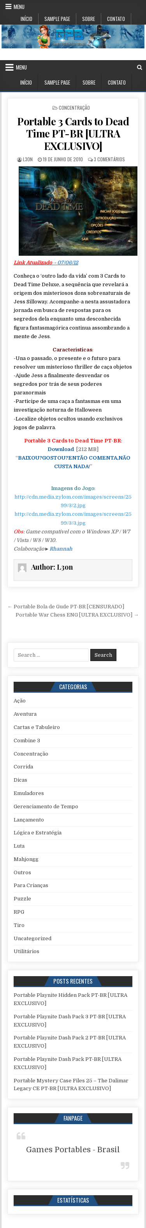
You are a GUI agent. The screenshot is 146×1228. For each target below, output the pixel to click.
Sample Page (57, 19)
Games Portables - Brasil (73, 1149)
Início (26, 19)
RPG (19, 912)
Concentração (74, 107)
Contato (116, 19)
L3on (28, 159)
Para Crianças (31, 885)
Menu (19, 7)
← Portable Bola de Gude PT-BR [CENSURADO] (65, 607)
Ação (20, 701)
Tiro (19, 925)
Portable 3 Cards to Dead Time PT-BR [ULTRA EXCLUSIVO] (73, 133)
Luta (19, 846)
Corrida (23, 767)
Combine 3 (27, 740)
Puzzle (22, 899)
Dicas (20, 780)
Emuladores (29, 793)
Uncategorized (32, 938)
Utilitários (26, 951)
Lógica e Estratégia (38, 833)
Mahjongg (26, 859)
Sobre (88, 19)
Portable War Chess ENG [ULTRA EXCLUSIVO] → (77, 615)
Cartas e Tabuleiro (37, 727)
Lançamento (29, 820)
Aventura (25, 714)
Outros (22, 872)
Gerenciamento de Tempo (46, 806)
